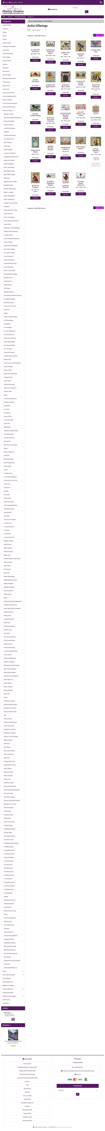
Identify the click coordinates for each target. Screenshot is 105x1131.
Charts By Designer (38, 21)
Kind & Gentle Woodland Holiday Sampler (66, 115)
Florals (4, 36)
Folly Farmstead (35, 80)
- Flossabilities (7, 324)
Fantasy (5, 32)
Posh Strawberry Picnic (95, 150)
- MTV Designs (7, 569)
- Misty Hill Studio (7, 562)
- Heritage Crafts (7, 391)
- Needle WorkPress (8, 583)
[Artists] (13, 1014)
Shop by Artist (27, 1088)
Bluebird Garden (81, 55)
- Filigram (5, 313)
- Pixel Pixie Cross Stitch (9, 637)
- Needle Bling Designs (9, 576)
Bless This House (66, 53)
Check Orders (27, 1099)
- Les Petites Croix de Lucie (10, 480)
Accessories (13, 89)
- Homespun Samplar (8, 402)
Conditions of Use (27, 1117)
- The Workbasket (7, 893)
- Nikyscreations (7, 594)
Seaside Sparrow (66, 186)
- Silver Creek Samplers (9, 750)
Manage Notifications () (27, 1067)
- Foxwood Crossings (8, 334)
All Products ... (6, 1003)
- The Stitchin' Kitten (8, 871)
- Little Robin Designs (8, 509)
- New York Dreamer (8, 590)
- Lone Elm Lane (7, 523)
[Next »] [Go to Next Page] (101, 35)
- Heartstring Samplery (9, 384)
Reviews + (7, 1025)
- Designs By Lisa (7, 281)
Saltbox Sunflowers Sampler (50, 183)
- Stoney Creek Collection (9, 786)
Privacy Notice (27, 1113)
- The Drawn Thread (8, 839)
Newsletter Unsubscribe (27, 1102)
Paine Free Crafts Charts (9, 107)
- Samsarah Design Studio (10, 711)
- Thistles (5, 896)
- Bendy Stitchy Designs (9, 174)
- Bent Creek (6, 178)
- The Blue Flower (7, 832)
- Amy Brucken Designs (9, 128)
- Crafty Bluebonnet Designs (10, 245)
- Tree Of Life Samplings (9, 918)
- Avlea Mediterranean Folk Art (11, 156)
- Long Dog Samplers (8, 526)
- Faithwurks (6, 309)
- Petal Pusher (6, 622)
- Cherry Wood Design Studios (11, 220)
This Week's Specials (20, 16)
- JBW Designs (7, 427)
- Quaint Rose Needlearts (9, 658)
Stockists (27, 1092)
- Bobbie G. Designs (8, 192)
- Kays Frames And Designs (10, 445)
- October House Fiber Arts (10, 605)
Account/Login (27, 1063)
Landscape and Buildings (9, 46)
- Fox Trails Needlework (9, 331)
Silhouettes (5, 68)
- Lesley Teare (6, 484)
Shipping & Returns (27, 1110)
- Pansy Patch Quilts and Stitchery (12, 608)
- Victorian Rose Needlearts (10, 935)
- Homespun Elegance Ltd (9, 398)
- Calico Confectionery (9, 199)
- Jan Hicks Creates (8, 420)
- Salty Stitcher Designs (9, 701)
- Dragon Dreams (7, 284)
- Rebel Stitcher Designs (9, 672)
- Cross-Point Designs (8, 260)
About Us (10, 16)
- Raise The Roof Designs (9, 669)
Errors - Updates (27, 1095)
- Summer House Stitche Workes (11, 800)
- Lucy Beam (6, 530)
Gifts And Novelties (8, 982)
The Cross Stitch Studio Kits (10, 103)
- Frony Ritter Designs (8, 352)
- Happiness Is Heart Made (10, 373)
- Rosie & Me (6, 694)
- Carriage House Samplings (10, 203)
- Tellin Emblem (7, 811)
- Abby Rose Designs (8, 114)
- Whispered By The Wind (9, 946)
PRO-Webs (69, 1127)
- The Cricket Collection (9, 836)
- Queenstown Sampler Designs (11, 665)
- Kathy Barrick (7, 441)
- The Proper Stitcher (8, 857)
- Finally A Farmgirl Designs (10, 317)
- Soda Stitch (6, 758)
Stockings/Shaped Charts (9, 78)
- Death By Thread (7, 277)
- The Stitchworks (7, 878)
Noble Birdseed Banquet (50, 148)
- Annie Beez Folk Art (8, 139)
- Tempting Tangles (8, 814)
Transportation (6, 82)
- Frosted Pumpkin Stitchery (10, 356)
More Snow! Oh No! (36, 151)
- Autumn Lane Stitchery (9, 153)
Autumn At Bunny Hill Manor (51, 51)
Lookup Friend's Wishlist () (27, 1078)
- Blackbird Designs (8, 185)
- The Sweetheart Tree (9, 882)
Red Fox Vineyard (36, 186)
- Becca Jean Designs (8, 167)
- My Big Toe (6, 573)
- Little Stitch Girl (7, 512)
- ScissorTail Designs (8, 726)
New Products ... (7, 999)
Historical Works (7, 43)
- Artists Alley (6, 146)
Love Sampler (96, 117)
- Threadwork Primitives (9, 900)
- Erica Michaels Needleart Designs (12, 295)
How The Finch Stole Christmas (50, 119)
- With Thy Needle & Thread (10, 953)
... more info (96, 159)
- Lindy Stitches (7, 498)
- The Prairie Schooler (8, 854)
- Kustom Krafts (7, 466)
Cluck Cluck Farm (96, 50)
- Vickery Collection (8, 932)
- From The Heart (7, 349)
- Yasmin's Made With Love (10, 967)
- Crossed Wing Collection (9, 263)
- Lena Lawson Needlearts (10, 477)
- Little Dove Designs (8, 501)
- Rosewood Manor (8, 690)
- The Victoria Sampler (9, 886)
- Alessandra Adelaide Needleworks (12, 117)
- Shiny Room (6, 743)
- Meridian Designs (8, 551)
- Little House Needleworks (10, 505)
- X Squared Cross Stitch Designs (11, 960)
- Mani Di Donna (7, 544)
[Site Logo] (18, 9)
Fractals (5, 39)
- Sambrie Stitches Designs (10, 704)
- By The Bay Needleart (9, 196)
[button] (101, 2)
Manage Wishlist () (27, 1070)
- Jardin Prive (6, 423)
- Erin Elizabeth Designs (9, 299)
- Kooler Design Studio (9, 462)
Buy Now (35, 60)
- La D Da (5, 469)
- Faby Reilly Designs (8, 302)
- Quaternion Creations (9, 662)
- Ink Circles (6, 409)
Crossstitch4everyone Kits (9, 96)
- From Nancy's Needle (9, 345)
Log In (20, 2)
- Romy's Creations (8, 686)
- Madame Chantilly (8, 541)
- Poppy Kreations (7, 644)
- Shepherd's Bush (7, 740)
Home (5, 2)
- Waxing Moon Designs (9, 943)
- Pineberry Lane (7, 630)
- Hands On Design (8, 366)
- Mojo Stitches (7, 565)
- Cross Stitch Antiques (9, 249)
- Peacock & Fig (7, 615)
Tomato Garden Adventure (80, 183)
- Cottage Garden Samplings (10, 231)
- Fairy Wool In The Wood (9, 306)
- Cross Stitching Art (8, 256)
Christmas (5, 28)
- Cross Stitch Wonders (9, 252)
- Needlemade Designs (9, 587)
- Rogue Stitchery (7, 683)
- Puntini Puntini (7, 654)
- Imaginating (6, 405)
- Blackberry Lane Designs (10, 181)
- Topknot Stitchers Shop (9, 910)
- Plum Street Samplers (9, 640)
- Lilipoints (6, 491)
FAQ (27, 1085)
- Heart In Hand (7, 381)
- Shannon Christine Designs (10, 736)
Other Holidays (6, 57)
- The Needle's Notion (8, 850)
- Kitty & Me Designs (8, 459)
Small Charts (6, 71)
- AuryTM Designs (7, 149)
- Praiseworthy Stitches (9, 647)
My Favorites (13, 2)
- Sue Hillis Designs (8, 793)
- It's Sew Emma (7, 416)
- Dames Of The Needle (9, 270)
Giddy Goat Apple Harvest (50, 86)
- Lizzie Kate (6, 516)
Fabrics (13, 971)
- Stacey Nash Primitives (9, 765)
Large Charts (6, 50)
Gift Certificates (7, 978)
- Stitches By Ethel (7, 775)
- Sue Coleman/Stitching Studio (11, 790)
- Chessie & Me (7, 224)
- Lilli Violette (6, 494)
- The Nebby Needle (8, 846)
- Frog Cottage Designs (9, 341)
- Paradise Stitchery (8, 612)
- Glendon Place (7, 359)
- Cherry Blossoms (8, 213)
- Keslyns (5, 448)
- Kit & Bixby (6, 455)
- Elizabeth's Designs (8, 292)
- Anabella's (6, 132)
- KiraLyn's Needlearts (8, 452)
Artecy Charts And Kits (8, 92)
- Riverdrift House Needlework (11, 676)
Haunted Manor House (65, 86)
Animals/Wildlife (7, 25)
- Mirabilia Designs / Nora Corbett (11, 558)
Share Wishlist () (27, 1074)
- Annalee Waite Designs (9, 135)
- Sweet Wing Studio (8, 807)
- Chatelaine (6, 206)
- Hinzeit (5, 395)
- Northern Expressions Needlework (12, 601)
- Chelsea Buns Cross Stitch (10, 210)
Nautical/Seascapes (8, 53)
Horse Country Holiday (35, 115)
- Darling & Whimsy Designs (10, 274)
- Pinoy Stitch (6, 633)
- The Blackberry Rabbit (9, 829)
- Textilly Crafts (7, 818)
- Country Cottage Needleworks (11, 238)
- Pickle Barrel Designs (9, 626)
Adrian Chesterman (13, 1015)
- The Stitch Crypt (7, 864)
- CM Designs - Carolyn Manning (11, 228)
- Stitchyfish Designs (8, 782)
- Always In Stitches (8, 124)
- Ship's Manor (6, 747)
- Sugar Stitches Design (9, 797)
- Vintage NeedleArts (8, 939)
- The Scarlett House (8, 861)
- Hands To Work (7, 370)
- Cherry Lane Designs (8, 217)
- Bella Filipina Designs (9, 171)
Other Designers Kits (13, 989)
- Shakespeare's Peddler (9, 733)
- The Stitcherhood (8, 868)
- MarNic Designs (7, 548)
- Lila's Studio (6, 487)
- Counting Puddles (8, 235)
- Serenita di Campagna (9, 729)
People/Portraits (7, 60)
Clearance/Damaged (8, 992)
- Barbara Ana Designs (9, 160)
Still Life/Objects (7, 75)
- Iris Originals (6, 413)
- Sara (4, 715)
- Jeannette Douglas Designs (10, 430)
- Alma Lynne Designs (8, 121)
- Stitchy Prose (7, 779)
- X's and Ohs (6, 964)
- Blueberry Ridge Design (9, 188)
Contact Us (31, 16)
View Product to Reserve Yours (96, 164)
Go (86, 11)
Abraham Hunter (13, 1014)
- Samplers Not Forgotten (9, 708)
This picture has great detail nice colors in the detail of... (13, 1037)
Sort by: (29, 30)
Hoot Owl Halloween (96, 86)
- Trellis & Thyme (7, 921)
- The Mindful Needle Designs (10, 843)
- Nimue (5, 597)
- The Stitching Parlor (8, 875)
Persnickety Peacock (81, 147)
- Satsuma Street (7, 718)
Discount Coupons (27, 1120)
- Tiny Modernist (7, 907)
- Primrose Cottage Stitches (10, 651)
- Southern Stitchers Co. (9, 761)
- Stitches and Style (8, 772)
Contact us (27, 1106)
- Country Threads (7, 242)
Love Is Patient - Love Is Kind (80, 113)
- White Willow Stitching (9, 950)
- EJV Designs (6, 288)
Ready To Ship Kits (7, 100)
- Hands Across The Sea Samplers (12, 363)
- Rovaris (5, 697)
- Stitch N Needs (7, 768)
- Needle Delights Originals (10, 580)
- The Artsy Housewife (9, 822)
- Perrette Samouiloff (8, 619)
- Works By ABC (7, 957)
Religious (5, 64)
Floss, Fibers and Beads (13, 975)
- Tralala (5, 914)
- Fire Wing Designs (8, 320)
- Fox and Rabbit (7, 327)
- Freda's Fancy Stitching (9, 338)
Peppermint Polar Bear (66, 148)
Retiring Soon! (6, 85)
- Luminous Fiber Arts (8, 537)
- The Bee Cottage (7, 825)
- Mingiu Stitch (7, 555)
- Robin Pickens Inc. (8, 679)
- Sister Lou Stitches (8, 754)
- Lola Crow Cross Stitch (9, 519)
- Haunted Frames (7, 377)
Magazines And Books (8, 985)
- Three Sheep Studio (8, 903)
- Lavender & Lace (7, 473)
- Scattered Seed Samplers (10, 722)
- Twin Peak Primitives (9, 925)
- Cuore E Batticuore (8, 267)
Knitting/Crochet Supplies (13, 996)
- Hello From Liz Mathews (9, 388)
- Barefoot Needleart (8, 164)
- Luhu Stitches (7, 533)
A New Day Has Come (36, 50)
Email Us (52, 9)
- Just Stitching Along (8, 437)
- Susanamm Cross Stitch (9, 804)
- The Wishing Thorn (8, 889)
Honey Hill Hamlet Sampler (81, 83)
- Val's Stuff (6, 928)
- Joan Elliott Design (8, 434)
